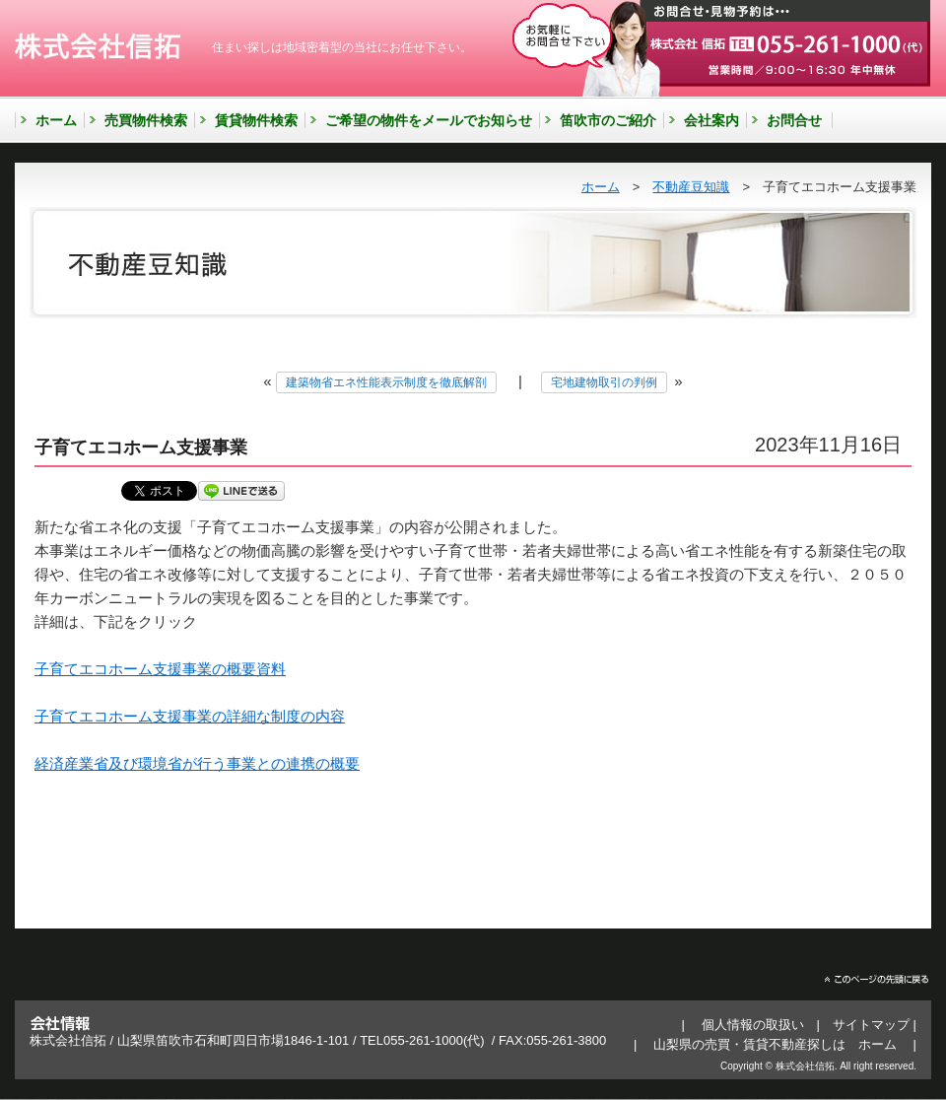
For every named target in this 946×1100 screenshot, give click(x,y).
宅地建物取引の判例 (604, 382)
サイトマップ (871, 1024)
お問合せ (794, 120)
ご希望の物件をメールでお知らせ (428, 120)
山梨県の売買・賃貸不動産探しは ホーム (775, 1044)
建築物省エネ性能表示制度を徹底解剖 (386, 382)
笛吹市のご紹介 (608, 120)
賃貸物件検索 (256, 120)
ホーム (56, 120)
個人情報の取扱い (753, 1024)
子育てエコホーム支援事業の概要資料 (160, 668)
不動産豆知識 (690, 186)
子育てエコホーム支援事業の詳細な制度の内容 (189, 716)
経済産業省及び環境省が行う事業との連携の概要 (197, 763)
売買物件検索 (145, 120)
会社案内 (711, 120)
